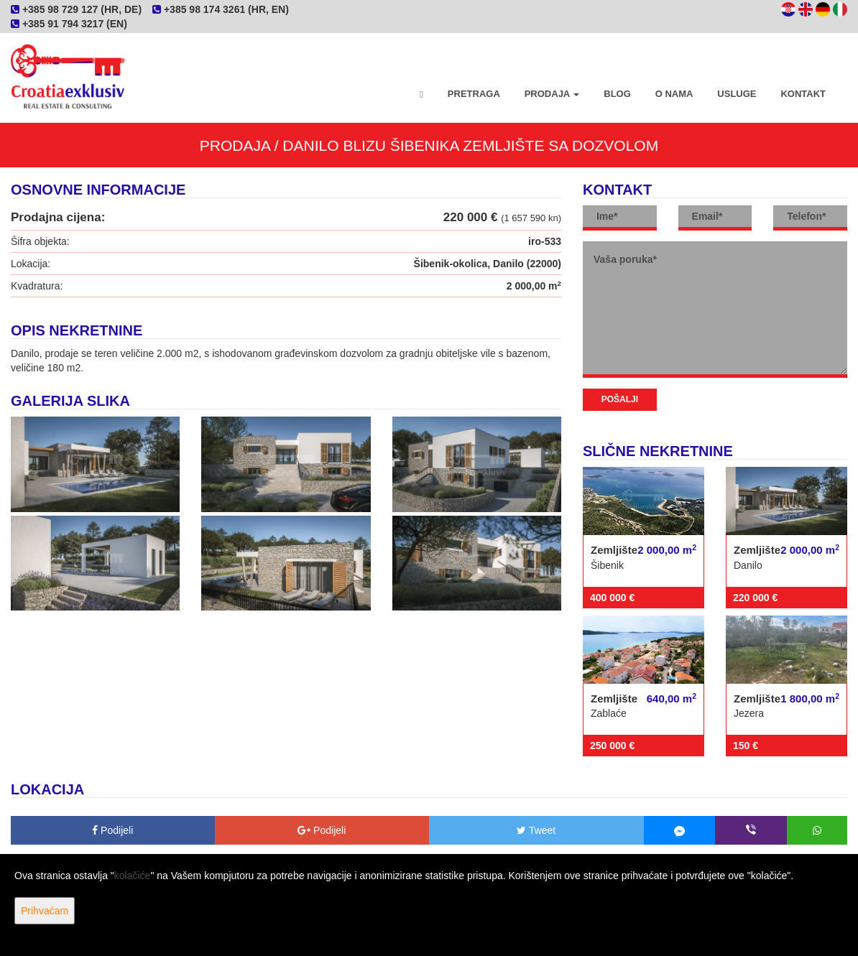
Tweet (536, 830)
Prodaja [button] (552, 93)
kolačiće (132, 875)
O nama (674, 93)
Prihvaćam (44, 910)
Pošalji (619, 399)
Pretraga (474, 93)
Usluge (736, 93)
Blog (617, 93)
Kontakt (803, 93)
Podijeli (112, 830)
